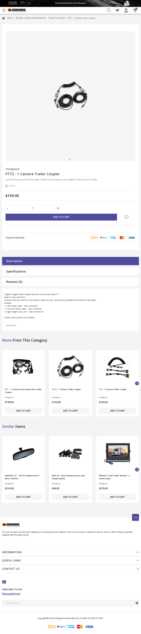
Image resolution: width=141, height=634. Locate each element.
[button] (127, 217)
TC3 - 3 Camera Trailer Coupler (113, 389)
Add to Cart (61, 217)
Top (135, 517)
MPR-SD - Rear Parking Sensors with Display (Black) (68, 477)
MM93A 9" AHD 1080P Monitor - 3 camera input (114, 477)
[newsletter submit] (137, 603)
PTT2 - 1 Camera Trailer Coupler (66, 389)
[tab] (69, 159)
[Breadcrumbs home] (3, 18)
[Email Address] (70, 603)
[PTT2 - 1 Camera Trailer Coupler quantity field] (33, 208)
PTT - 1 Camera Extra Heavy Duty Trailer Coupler (23, 391)
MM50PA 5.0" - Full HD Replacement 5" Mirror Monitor (22, 477)
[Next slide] (137, 383)
